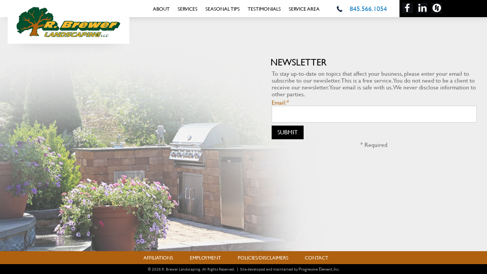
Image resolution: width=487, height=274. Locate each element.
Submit (287, 131)
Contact (316, 257)
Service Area (304, 8)
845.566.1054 (368, 8)
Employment (205, 257)
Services (187, 8)
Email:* (280, 102)
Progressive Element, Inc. (319, 269)
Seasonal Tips (222, 8)
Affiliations (158, 257)
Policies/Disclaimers (263, 257)
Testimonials (264, 8)
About (161, 8)
